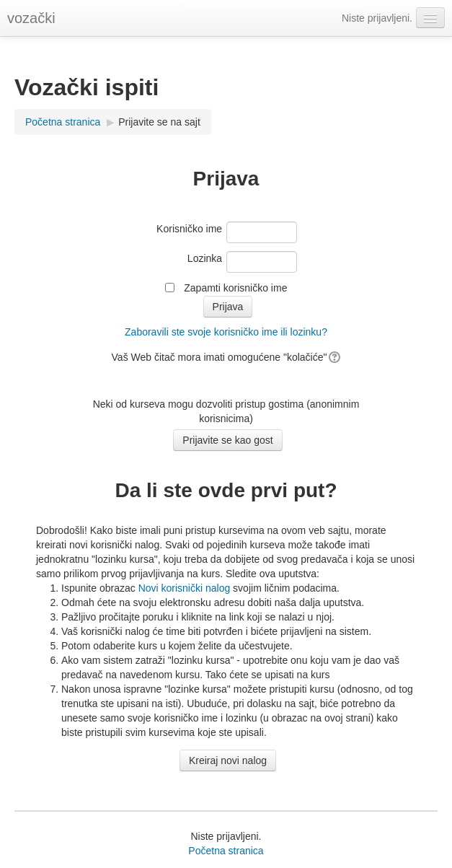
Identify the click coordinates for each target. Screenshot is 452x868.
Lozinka (204, 258)
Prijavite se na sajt (159, 122)
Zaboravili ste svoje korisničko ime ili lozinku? (226, 332)
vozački (31, 18)
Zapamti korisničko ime (235, 288)
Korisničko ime (189, 228)
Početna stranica (62, 122)
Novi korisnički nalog (184, 588)
